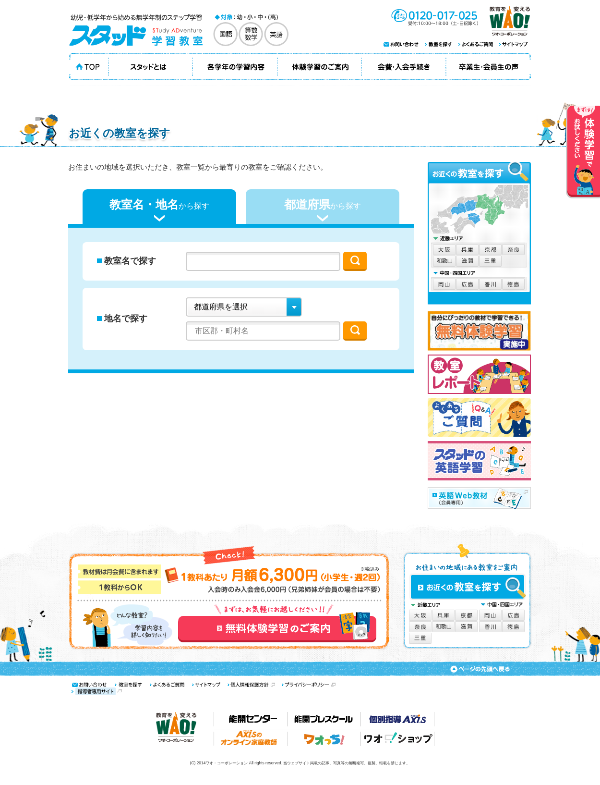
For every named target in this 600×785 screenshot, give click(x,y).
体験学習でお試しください (583, 152)
